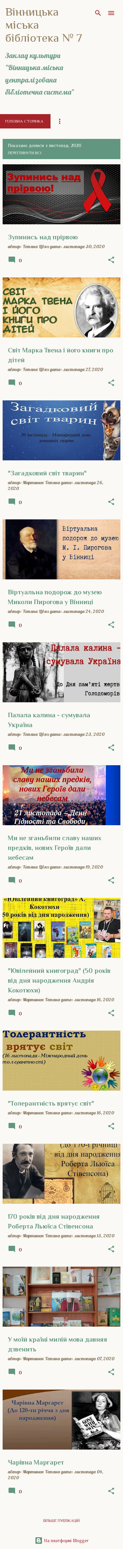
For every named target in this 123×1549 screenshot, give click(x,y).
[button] (111, 260)
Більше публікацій (61, 1520)
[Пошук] (98, 13)
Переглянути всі (24, 153)
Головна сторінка (24, 121)
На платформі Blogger (62, 1540)
